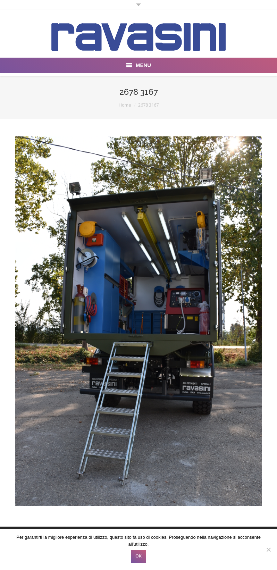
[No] (268, 549)
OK (138, 556)
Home (125, 105)
